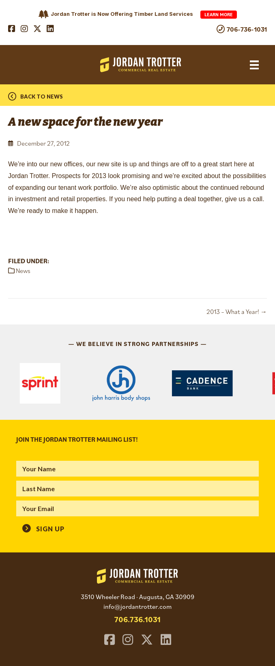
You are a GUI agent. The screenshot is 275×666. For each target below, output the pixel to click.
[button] (43, 528)
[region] (137, 383)
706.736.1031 (137, 619)
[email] (137, 508)
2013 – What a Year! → (236, 311)
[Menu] (254, 64)
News (23, 270)
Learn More (218, 14)
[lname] (137, 488)
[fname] (137, 469)
